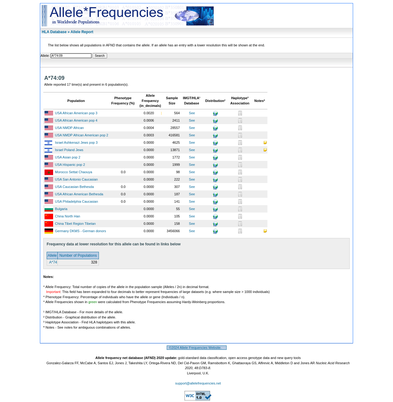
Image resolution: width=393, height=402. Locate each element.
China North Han (67, 216)
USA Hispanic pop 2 (70, 164)
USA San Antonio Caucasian (76, 179)
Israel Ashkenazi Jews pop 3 (76, 142)
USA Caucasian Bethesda (74, 187)
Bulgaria (61, 209)
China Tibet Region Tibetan (75, 223)
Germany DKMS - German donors (80, 231)
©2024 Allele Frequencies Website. (196, 347)
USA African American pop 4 (76, 120)
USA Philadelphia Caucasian (76, 201)
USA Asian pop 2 (67, 157)
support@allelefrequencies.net (198, 383)
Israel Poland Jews (69, 150)
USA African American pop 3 (76, 113)
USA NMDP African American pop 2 (81, 135)
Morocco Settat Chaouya (73, 172)
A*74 (52, 262)
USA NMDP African (69, 128)
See (192, 113)
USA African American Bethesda (79, 194)
